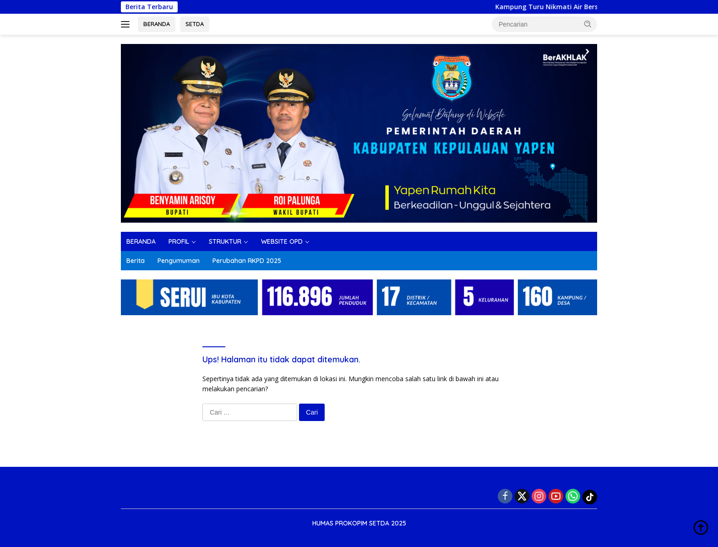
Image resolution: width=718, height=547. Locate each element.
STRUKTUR (225, 241)
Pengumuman (179, 261)
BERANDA (156, 23)
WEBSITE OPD (282, 241)
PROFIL (179, 241)
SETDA (194, 23)
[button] (588, 23)
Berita (135, 261)
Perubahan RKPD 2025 (246, 261)
